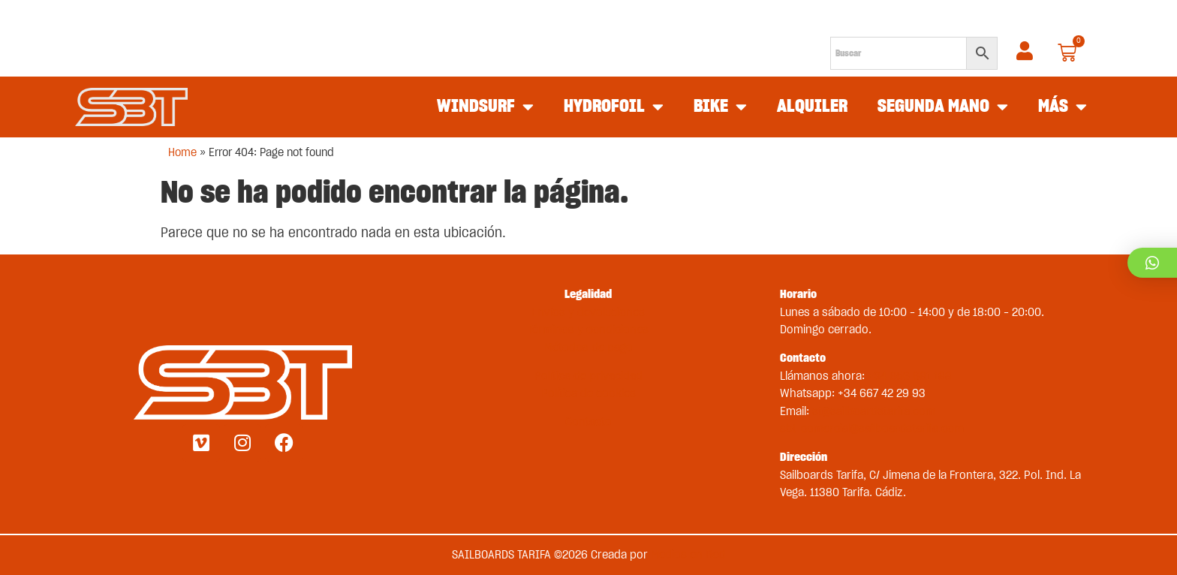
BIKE (720, 107)
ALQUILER (812, 107)
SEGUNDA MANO (942, 107)
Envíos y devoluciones (588, 312)
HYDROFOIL (614, 107)
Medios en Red (688, 555)
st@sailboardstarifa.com (873, 411)
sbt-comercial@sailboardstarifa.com (872, 429)
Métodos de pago (588, 348)
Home (182, 152)
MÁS (1062, 107)
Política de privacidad (588, 376)
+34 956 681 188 (910, 376)
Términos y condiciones (588, 330)
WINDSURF (485, 107)
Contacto (588, 422)
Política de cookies (588, 393)
